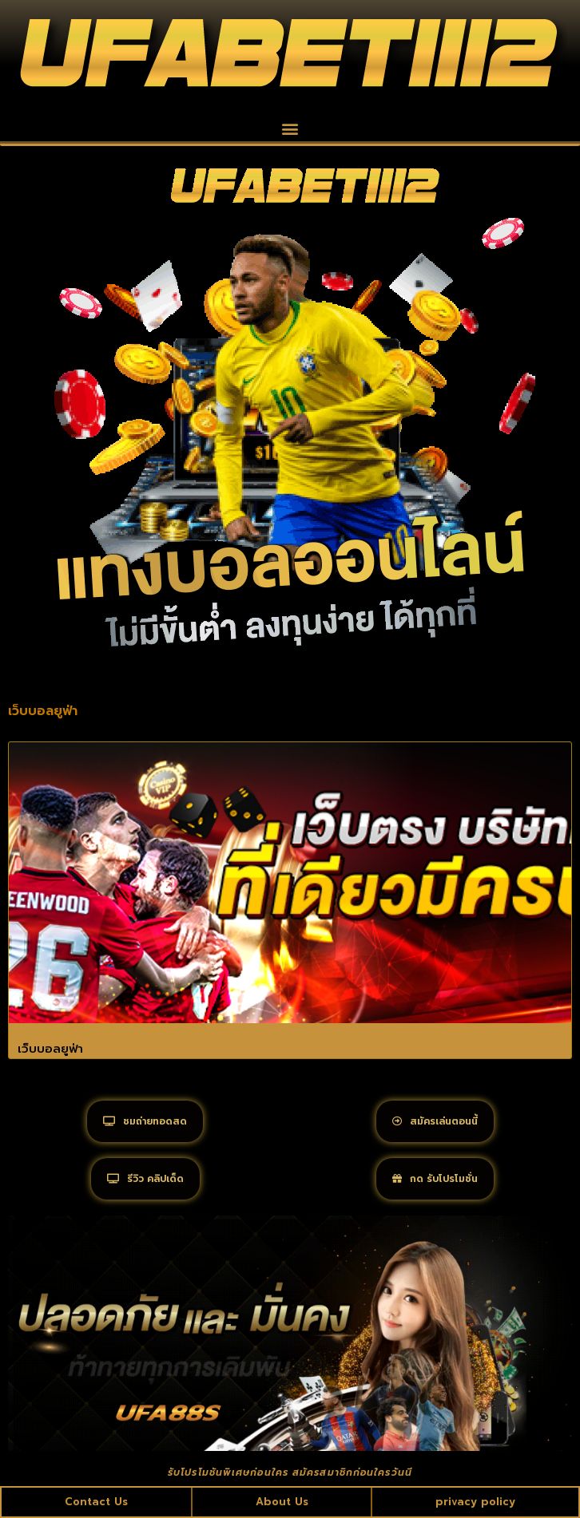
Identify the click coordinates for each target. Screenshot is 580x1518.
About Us (282, 1501)
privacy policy (475, 1501)
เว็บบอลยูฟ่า (50, 1048)
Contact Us (96, 1501)
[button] (290, 128)
